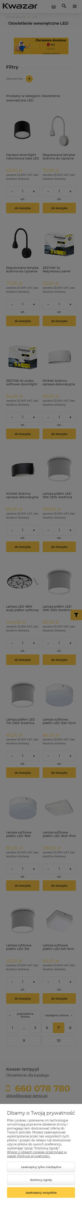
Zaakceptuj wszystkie (41, 1192)
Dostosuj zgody (41, 1180)
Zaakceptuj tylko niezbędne (41, 1167)
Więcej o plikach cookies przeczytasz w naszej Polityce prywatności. (37, 1154)
